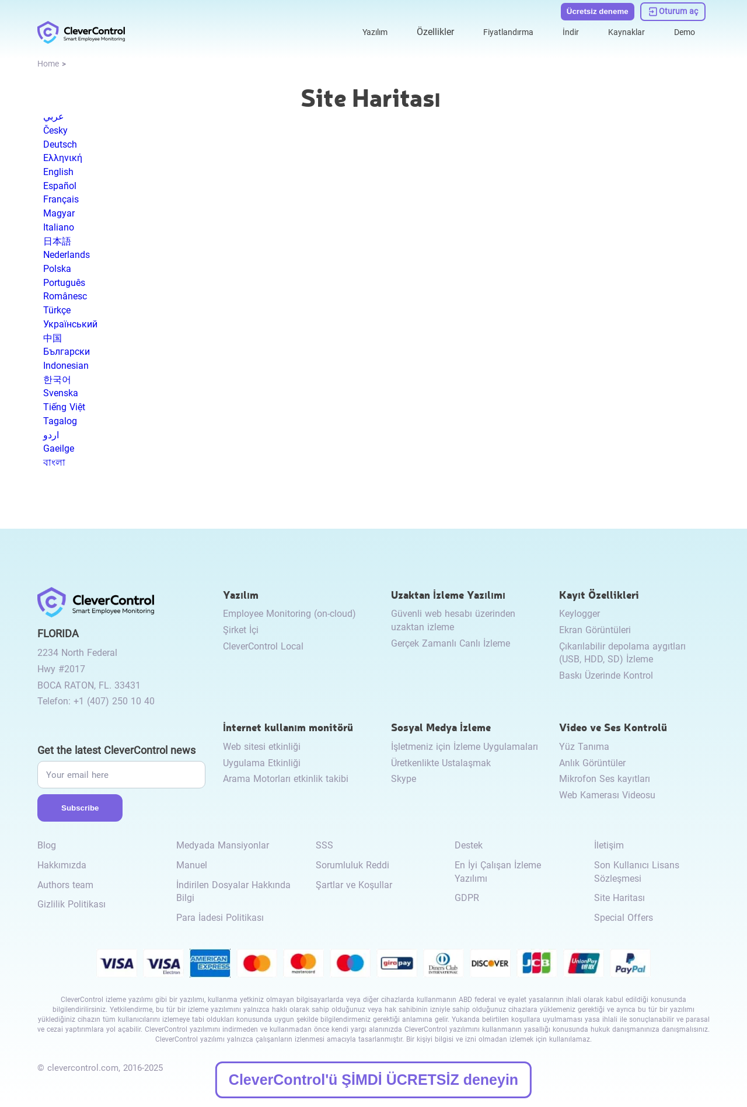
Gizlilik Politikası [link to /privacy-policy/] (71, 904)
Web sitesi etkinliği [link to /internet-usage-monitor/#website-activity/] (262, 746)
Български (66, 351)
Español (59, 185)
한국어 (57, 379)
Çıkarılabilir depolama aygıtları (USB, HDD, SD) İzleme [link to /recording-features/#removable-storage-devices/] (622, 653)
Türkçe (57, 310)
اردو (51, 435)
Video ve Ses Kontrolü (613, 727)
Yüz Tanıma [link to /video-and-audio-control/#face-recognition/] (584, 746)
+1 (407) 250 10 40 (114, 701)
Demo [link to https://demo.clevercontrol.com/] (683, 30)
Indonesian (66, 365)
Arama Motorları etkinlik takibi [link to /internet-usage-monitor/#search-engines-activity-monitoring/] (285, 778)
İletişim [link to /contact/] (609, 845)
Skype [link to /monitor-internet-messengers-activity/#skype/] (403, 778)
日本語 (57, 241)
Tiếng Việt (64, 407)
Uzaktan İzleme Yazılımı (448, 594)
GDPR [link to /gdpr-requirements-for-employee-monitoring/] (467, 897)
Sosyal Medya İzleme (441, 727)
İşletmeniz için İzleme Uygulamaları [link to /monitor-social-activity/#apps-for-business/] (464, 746)
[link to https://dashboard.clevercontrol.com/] (673, 10)
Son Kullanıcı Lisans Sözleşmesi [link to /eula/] (636, 872)
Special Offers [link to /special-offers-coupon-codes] (623, 917)
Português (64, 282)
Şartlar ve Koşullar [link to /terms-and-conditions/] (354, 885)
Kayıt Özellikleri (599, 594)
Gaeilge (58, 448)
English (58, 171)
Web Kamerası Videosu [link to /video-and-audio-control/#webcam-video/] (607, 795)
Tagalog (60, 421)
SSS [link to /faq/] (324, 845)
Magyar (59, 213)
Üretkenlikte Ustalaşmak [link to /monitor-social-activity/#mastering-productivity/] (441, 763)
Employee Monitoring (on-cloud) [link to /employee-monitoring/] (289, 613)
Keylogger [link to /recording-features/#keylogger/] (579, 613)
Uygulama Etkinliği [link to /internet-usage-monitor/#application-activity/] (262, 763)
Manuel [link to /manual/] (191, 865)
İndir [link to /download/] (562, 30)
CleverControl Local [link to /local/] (263, 646)
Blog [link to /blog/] (46, 845)
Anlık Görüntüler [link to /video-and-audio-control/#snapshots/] (592, 763)
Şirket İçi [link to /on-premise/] (241, 629)
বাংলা (54, 462)
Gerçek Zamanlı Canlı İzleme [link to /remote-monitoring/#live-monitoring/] (450, 643)
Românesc (65, 296)
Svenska (60, 393)
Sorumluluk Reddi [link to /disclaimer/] (352, 865)
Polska (57, 268)
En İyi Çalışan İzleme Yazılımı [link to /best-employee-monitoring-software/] (498, 872)
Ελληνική (62, 157)
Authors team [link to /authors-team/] (65, 885)
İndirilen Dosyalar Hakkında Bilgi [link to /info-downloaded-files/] (233, 891)
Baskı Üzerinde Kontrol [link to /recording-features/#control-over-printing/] (606, 675)
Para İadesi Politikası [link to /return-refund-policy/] (220, 917)
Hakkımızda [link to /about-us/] (61, 865)
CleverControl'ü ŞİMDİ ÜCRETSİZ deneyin (373, 1079)
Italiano (58, 227)
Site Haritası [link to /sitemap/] (619, 897)
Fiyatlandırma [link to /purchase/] (494, 30)
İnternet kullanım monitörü (288, 727)
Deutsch (60, 144)
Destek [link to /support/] (469, 845)
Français (61, 199)
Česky (55, 130)
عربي (53, 116)
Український (70, 324)
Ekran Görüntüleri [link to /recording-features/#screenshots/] (595, 629)
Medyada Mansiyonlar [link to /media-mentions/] (222, 845)
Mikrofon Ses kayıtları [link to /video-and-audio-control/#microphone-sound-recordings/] (604, 778)
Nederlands (66, 254)
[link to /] (81, 30)
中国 (52, 338)
